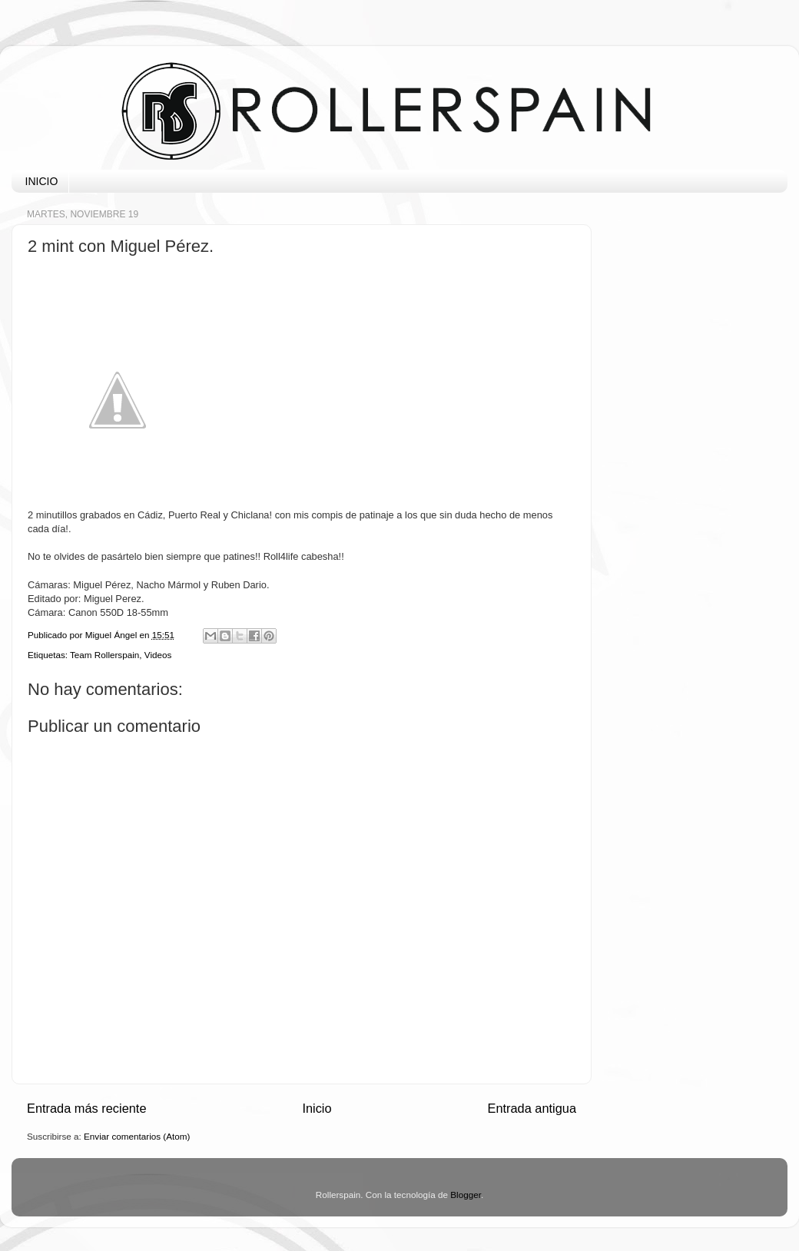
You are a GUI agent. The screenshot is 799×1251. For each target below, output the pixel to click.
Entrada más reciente (87, 1108)
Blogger (465, 1195)
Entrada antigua (531, 1108)
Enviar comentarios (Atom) (137, 1136)
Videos (158, 655)
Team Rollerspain (104, 655)
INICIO (41, 181)
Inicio (316, 1108)
